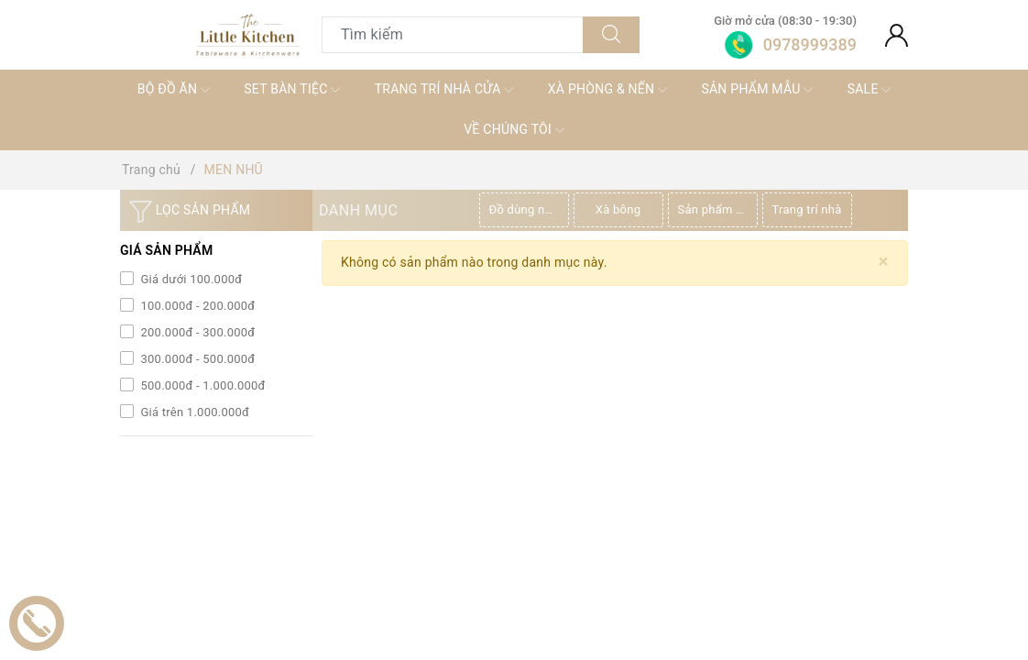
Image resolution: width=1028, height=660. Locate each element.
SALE (869, 90)
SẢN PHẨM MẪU (757, 90)
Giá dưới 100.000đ (189, 279)
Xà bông (618, 209)
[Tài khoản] (896, 35)
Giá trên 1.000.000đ (193, 412)
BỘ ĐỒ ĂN (173, 90)
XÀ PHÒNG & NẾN (607, 90)
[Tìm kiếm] (611, 34)
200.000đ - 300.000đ (196, 332)
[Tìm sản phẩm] (453, 34)
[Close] (883, 261)
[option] (526, 209)
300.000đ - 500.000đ (196, 359)
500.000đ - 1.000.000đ (201, 385)
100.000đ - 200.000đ (196, 306)
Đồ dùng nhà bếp (529, 209)
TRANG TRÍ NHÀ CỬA (444, 90)
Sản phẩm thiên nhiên (718, 209)
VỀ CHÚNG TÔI (514, 130)
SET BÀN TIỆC (292, 90)
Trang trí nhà (807, 209)
